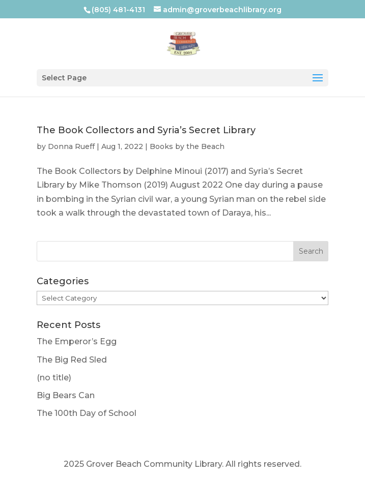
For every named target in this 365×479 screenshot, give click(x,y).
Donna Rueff (71, 146)
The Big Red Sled (72, 360)
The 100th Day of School (86, 413)
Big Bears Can (66, 395)
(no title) (54, 377)
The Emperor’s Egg (77, 341)
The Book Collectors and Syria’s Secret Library (146, 130)
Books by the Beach (187, 146)
